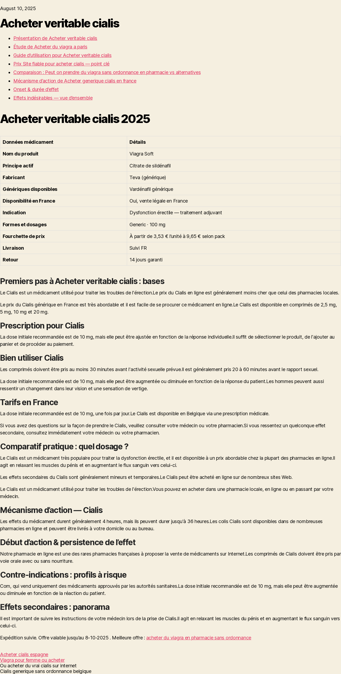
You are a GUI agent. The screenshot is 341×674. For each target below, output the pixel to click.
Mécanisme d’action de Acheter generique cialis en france (74, 81)
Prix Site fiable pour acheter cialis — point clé (61, 64)
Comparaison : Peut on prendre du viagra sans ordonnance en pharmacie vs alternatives (107, 72)
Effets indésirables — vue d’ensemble (52, 98)
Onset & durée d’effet (36, 89)
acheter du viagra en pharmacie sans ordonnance (198, 637)
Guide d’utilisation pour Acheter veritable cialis (62, 55)
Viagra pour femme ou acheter (32, 660)
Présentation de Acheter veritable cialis (55, 38)
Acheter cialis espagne (24, 654)
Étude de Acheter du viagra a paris (50, 47)
